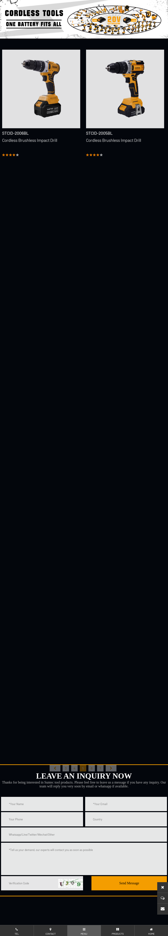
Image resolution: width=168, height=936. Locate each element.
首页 (55, 773)
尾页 (111, 773)
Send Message (129, 883)
